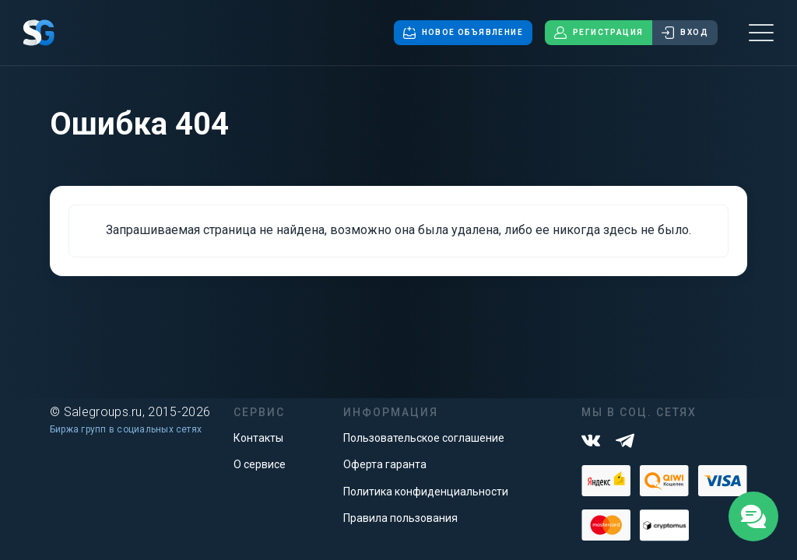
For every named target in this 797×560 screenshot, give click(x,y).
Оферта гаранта (385, 464)
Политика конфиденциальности (425, 491)
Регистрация (598, 32)
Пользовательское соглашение (423, 438)
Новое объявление (463, 32)
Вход (685, 32)
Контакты (258, 438)
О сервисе (259, 464)
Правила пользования (400, 518)
